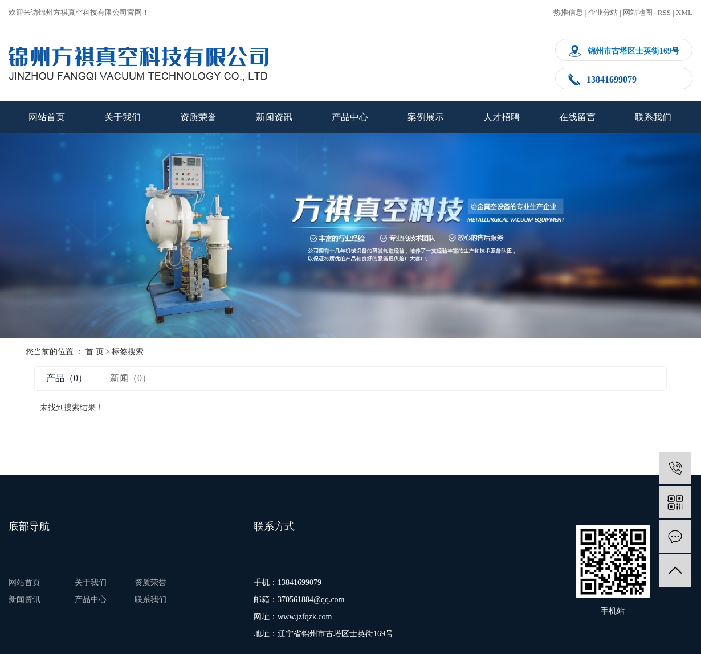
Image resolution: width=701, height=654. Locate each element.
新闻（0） (130, 378)
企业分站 (603, 12)
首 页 (94, 352)
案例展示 (425, 117)
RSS (664, 12)
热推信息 (568, 12)
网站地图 (638, 12)
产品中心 (350, 117)
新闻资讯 (274, 117)
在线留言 (577, 117)
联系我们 (653, 117)
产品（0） (66, 378)
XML (684, 12)
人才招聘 (501, 117)
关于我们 (122, 117)
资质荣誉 (198, 117)
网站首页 (46, 117)
